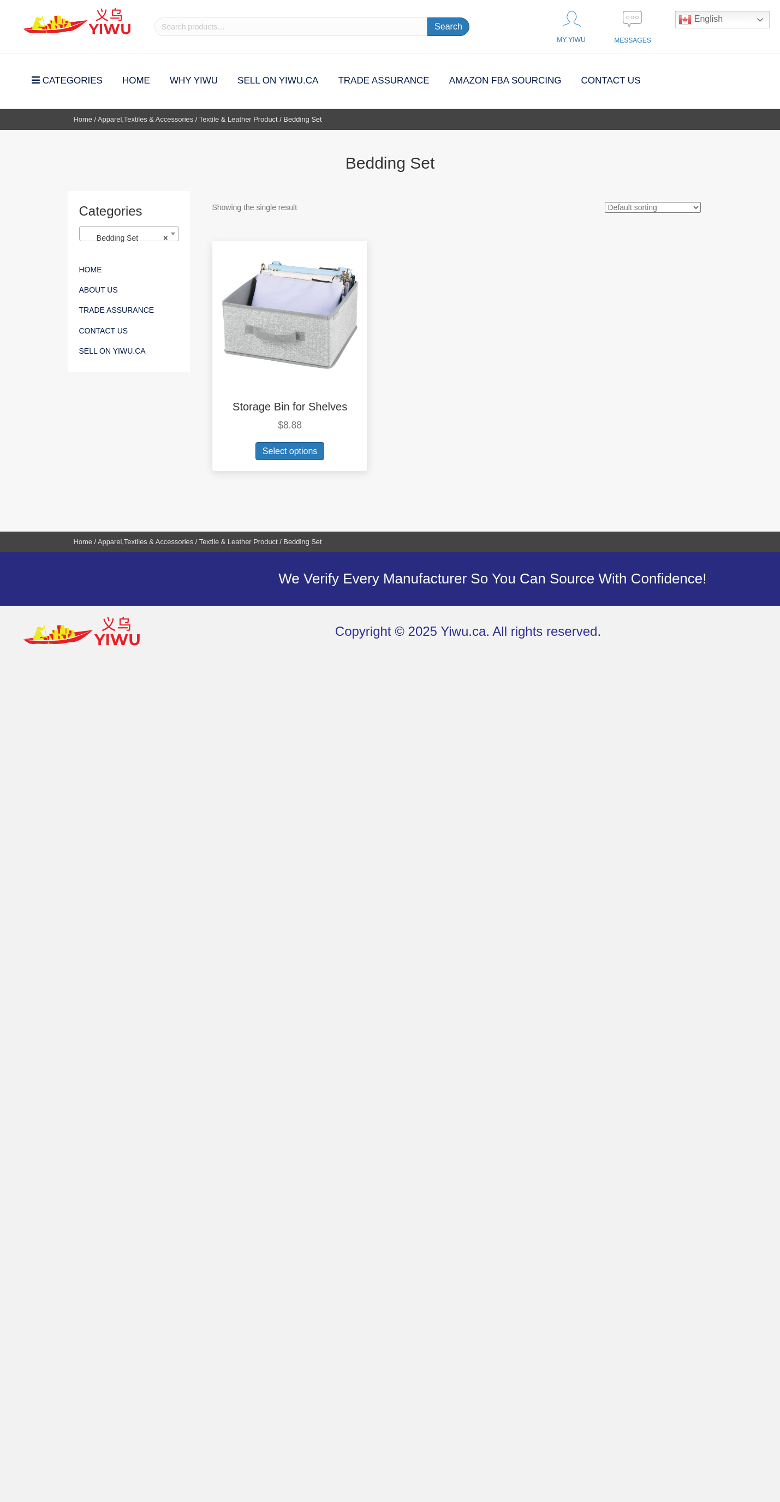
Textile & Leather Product (238, 119)
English (700, 19)
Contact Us (103, 330)
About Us (98, 289)
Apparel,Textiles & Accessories (145, 119)
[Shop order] (653, 207)
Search (448, 26)
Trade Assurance (116, 310)
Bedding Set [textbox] (126, 238)
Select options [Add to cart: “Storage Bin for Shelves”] (290, 451)
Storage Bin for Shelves (290, 407)
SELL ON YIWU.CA (112, 351)
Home (83, 119)
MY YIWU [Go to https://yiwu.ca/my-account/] (571, 40)
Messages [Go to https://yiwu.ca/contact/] (632, 40)
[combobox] (129, 233)
